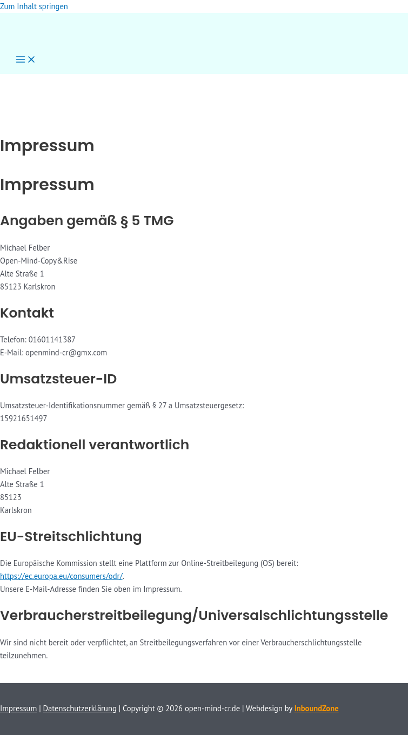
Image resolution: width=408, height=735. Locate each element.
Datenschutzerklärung (80, 708)
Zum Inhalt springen (34, 6)
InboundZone (317, 708)
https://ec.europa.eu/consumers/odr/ (61, 576)
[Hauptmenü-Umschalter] (26, 60)
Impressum (18, 708)
